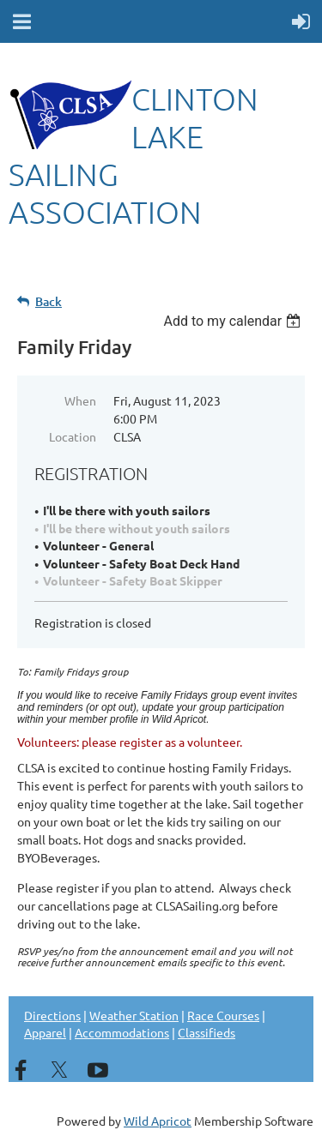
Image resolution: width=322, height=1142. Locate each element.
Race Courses (223, 1015)
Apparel (45, 1032)
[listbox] (234, 321)
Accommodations (122, 1032)
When (80, 400)
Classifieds (206, 1032)
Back (48, 301)
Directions (52, 1015)
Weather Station (134, 1015)
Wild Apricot (157, 1120)
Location (72, 436)
